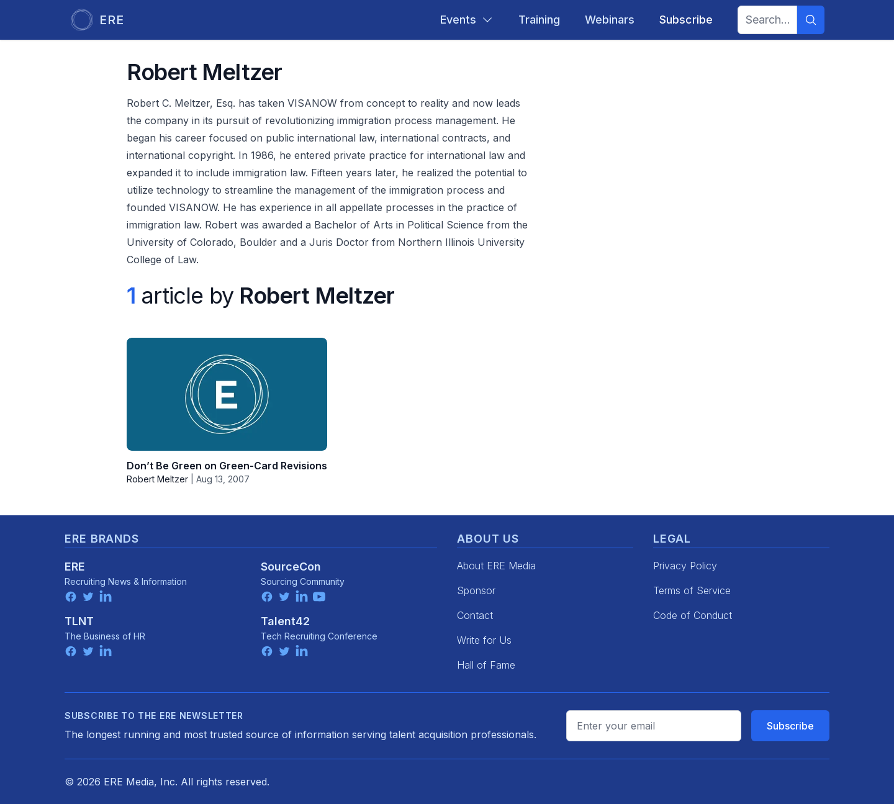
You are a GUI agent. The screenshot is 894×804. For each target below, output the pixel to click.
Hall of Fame (486, 665)
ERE (75, 566)
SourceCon (291, 566)
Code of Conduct (692, 615)
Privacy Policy (685, 565)
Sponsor (476, 590)
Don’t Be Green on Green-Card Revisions (227, 465)
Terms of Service (692, 590)
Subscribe (790, 726)
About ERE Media (496, 565)
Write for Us (484, 640)
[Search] (810, 20)
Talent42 (285, 621)
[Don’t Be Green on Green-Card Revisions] (227, 394)
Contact (475, 615)
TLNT (79, 621)
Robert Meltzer (157, 479)
